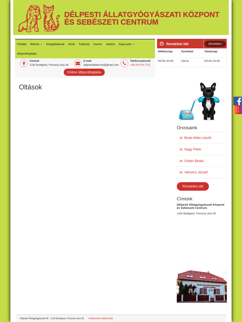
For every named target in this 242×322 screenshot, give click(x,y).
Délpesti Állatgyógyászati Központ (142, 14)
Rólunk (35, 44)
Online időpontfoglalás (84, 72)
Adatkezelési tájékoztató (100, 318)
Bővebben (215, 43)
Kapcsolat (125, 44)
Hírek (71, 44)
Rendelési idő (192, 186)
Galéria (110, 44)
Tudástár (84, 44)
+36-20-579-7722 (140, 64)
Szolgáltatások (55, 44)
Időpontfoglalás (27, 53)
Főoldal (21, 44)
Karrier (97, 44)
